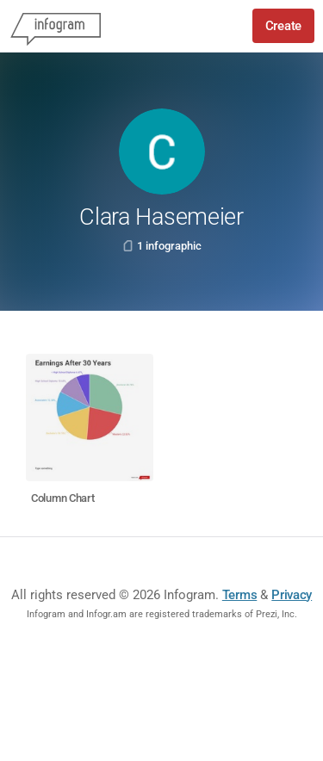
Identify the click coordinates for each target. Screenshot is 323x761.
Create (283, 26)
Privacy (291, 595)
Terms (240, 595)
